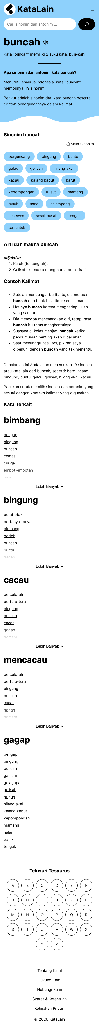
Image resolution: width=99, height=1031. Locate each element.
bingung (49, 156)
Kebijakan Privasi (50, 1008)
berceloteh (13, 594)
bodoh (9, 535)
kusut (51, 192)
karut (70, 180)
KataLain (35, 9)
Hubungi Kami (49, 989)
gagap (17, 739)
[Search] (86, 24)
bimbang (22, 420)
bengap (10, 434)
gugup (9, 796)
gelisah (36, 168)
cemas (9, 456)
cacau (16, 580)
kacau (14, 180)
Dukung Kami (49, 980)
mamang (75, 192)
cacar (9, 622)
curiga (9, 463)
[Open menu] (92, 9)
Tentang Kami (49, 970)
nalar (8, 832)
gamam (10, 775)
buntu (73, 156)
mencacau (25, 659)
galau (13, 168)
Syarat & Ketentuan (49, 998)
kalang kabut (42, 180)
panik (9, 839)
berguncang (19, 156)
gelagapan (13, 782)
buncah (10, 448)
